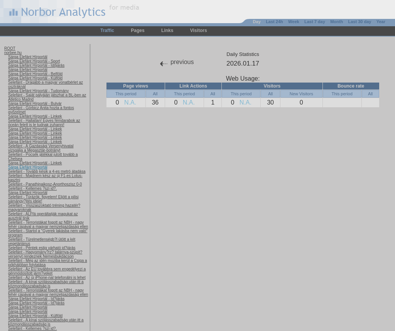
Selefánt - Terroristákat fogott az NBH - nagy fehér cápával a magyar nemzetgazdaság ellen (48, 224)
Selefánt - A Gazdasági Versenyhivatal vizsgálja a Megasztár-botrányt (41, 148)
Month (336, 21)
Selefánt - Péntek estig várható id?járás (42, 248)
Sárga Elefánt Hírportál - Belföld (35, 74)
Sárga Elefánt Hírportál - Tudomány (38, 91)
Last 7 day (314, 21)
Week (293, 21)
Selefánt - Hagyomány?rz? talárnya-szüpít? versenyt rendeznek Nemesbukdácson (45, 254)
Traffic (107, 30)
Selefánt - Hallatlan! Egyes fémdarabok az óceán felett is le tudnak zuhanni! (44, 122)
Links (167, 30)
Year (380, 21)
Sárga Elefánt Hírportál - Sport (34, 61)
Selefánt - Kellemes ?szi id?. (32, 188)
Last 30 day (359, 21)
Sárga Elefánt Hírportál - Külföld (35, 78)
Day (257, 21)
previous (182, 62)
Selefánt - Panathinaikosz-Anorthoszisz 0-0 (45, 184)
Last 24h (274, 21)
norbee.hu (13, 53)
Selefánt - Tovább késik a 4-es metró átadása (46, 171)
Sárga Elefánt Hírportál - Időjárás (36, 65)
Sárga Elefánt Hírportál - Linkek (35, 116)
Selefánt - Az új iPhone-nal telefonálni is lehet (47, 277)
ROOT (9, 48)
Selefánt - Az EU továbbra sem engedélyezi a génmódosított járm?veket (47, 271)
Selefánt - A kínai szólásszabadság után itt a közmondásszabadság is (46, 284)
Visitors (198, 30)
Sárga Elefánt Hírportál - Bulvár (35, 103)
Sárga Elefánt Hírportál (27, 57)
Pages (137, 30)
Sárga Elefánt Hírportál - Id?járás (36, 299)
